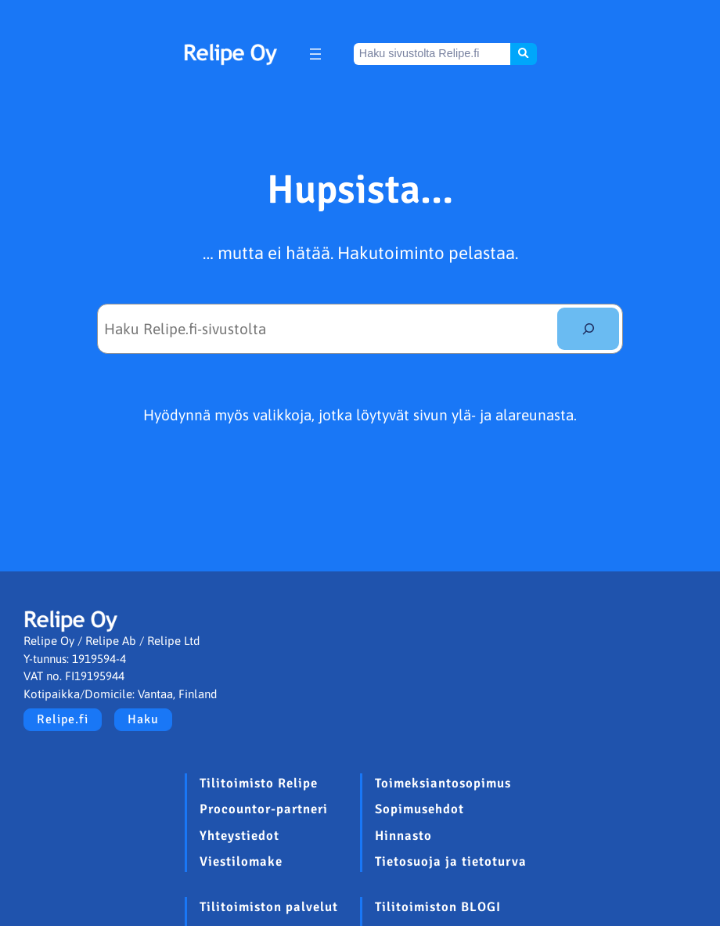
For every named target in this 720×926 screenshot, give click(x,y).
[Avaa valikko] (315, 54)
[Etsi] (588, 328)
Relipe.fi (62, 719)
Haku (143, 719)
